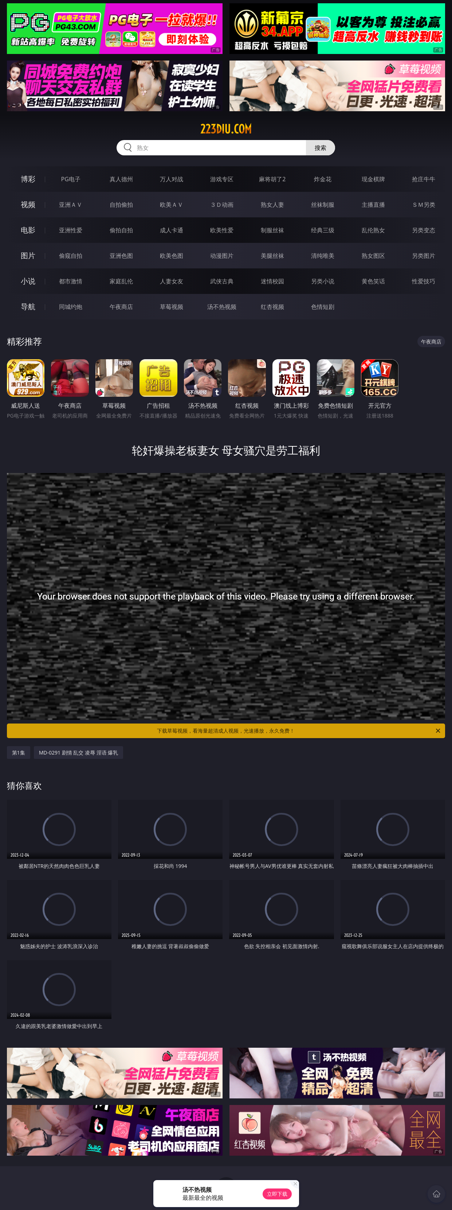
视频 (28, 204)
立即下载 (277, 1193)
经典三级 (322, 230)
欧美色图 (171, 256)
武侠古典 (221, 281)
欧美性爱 (221, 230)
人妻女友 (171, 281)
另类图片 (423, 256)
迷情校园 (272, 281)
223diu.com (226, 129)
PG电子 (70, 179)
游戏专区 (221, 179)
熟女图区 (373, 256)
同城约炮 (70, 307)
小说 (28, 281)
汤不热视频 (221, 307)
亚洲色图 (121, 256)
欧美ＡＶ (171, 205)
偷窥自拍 (70, 256)
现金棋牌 (373, 179)
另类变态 (423, 230)
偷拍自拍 (121, 230)
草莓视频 (171, 307)
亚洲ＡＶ (70, 205)
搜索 (320, 148)
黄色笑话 (373, 281)
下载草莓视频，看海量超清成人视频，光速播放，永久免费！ (299, 730)
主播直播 (373, 205)
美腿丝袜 (272, 256)
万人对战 (171, 179)
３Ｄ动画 (221, 205)
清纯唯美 (322, 256)
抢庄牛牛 (423, 179)
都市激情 (70, 281)
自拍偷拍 (121, 205)
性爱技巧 (423, 281)
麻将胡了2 (272, 179)
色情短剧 (322, 307)
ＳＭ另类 (423, 205)
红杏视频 (272, 307)
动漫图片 (221, 256)
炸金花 (322, 179)
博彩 (28, 179)
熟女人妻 (272, 205)
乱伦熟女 (373, 230)
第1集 (18, 752)
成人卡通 (171, 230)
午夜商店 (121, 307)
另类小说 (322, 281)
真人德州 (121, 179)
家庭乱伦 (121, 281)
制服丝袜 (272, 230)
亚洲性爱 (70, 230)
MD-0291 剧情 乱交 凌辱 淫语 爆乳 (78, 752)
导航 (28, 306)
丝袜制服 (322, 205)
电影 (28, 230)
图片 (28, 255)
